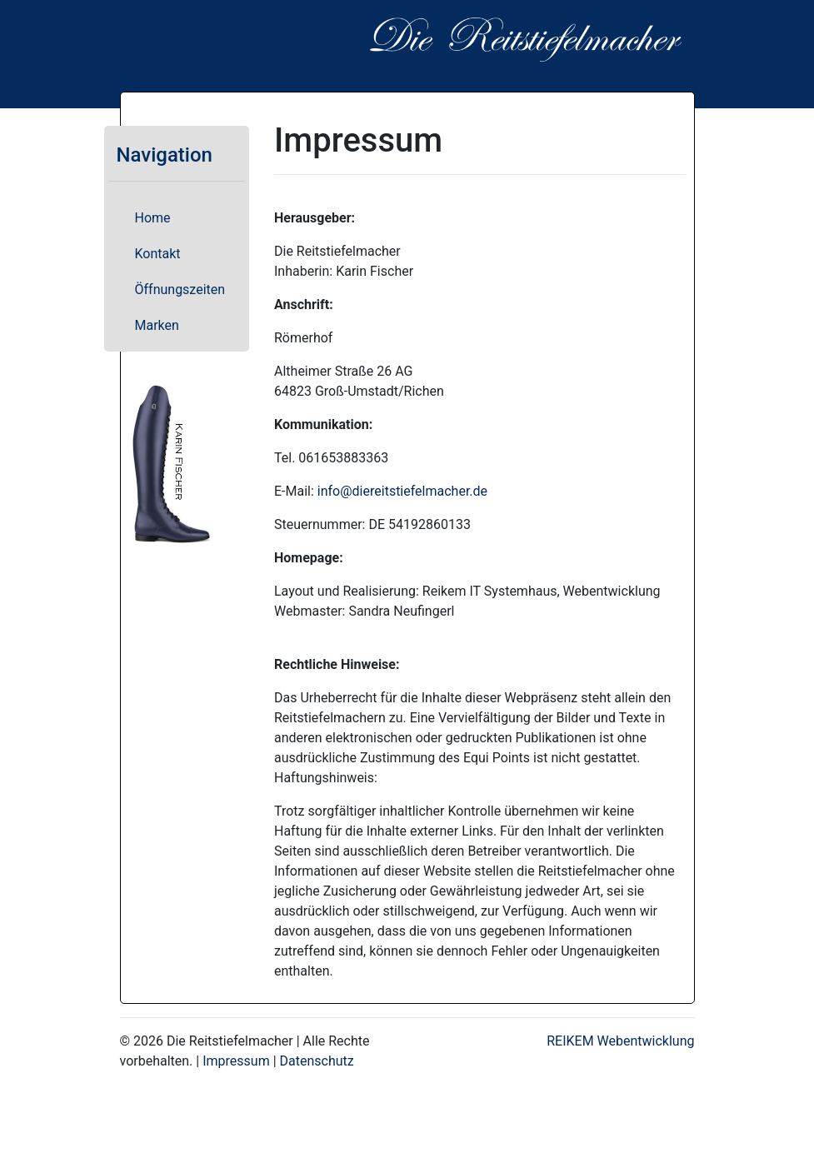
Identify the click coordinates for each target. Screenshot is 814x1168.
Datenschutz (317, 1061)
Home (153, 218)
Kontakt (158, 254)
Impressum (236, 1061)
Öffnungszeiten (180, 289)
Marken (157, 325)
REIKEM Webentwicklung (620, 1041)
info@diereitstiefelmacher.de (402, 491)
